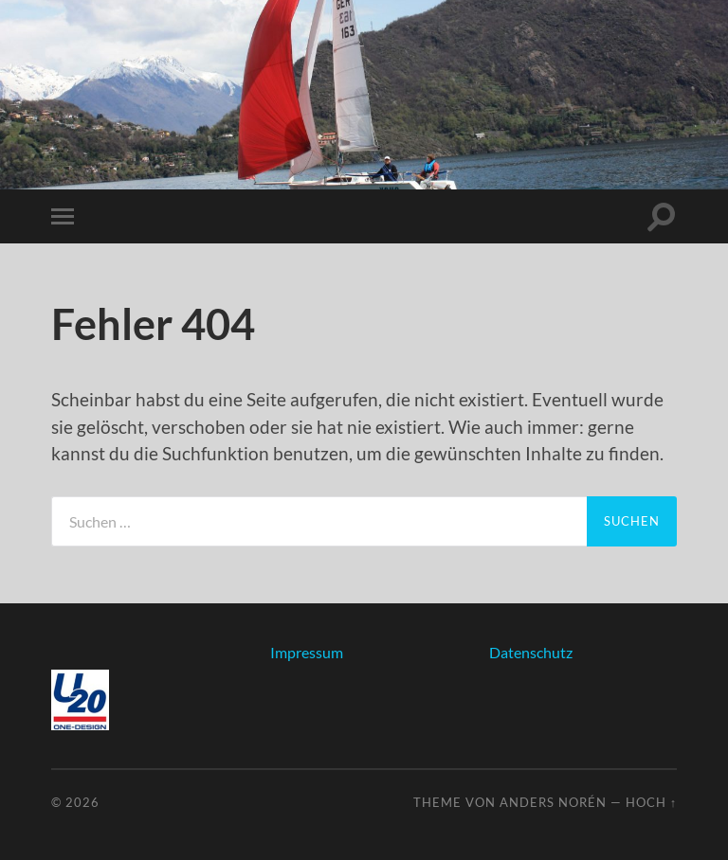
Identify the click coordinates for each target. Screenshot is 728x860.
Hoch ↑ (651, 802)
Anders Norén (553, 802)
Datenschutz (531, 652)
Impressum (306, 652)
